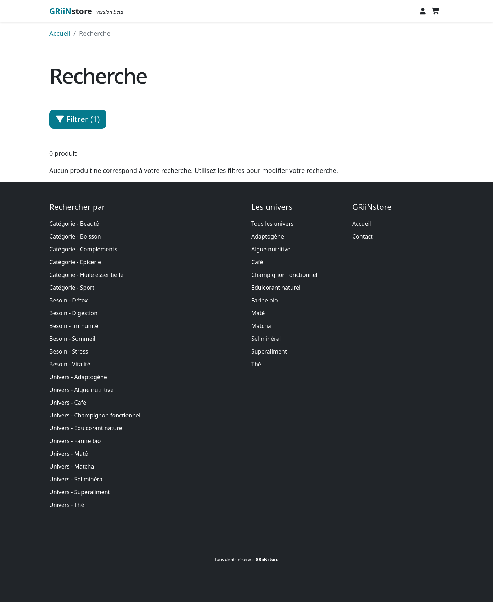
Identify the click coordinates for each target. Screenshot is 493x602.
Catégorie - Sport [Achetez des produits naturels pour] (71, 287)
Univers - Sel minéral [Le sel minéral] (76, 479)
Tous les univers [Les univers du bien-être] (272, 224)
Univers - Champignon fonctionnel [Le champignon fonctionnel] (94, 415)
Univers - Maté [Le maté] (68, 454)
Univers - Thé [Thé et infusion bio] (66, 505)
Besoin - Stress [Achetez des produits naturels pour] (68, 351)
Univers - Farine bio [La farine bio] (75, 441)
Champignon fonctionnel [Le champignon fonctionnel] (284, 275)
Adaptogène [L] (267, 236)
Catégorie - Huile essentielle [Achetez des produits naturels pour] (86, 275)
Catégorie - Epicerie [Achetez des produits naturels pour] (75, 262)
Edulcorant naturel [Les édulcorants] (276, 287)
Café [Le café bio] (257, 262)
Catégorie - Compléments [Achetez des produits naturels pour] (83, 249)
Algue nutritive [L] (271, 249)
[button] (423, 11)
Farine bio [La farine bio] (264, 300)
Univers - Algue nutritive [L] (81, 390)
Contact (362, 236)
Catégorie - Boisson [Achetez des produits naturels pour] (75, 236)
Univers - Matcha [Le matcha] (71, 466)
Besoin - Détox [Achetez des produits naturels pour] (68, 300)
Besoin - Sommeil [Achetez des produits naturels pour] (72, 339)
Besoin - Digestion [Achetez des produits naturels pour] (73, 313)
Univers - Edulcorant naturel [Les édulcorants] (86, 428)
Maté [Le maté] (258, 313)
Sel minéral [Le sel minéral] (266, 339)
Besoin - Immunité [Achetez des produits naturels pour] (73, 326)
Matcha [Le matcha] (261, 326)
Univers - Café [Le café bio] (67, 402)
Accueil (361, 224)
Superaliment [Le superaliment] (269, 351)
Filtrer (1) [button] (78, 119)
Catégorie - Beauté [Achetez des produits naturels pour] (74, 224)
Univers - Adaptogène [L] (78, 377)
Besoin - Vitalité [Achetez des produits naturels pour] (69, 364)
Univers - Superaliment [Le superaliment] (79, 492)
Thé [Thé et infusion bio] (256, 364)
